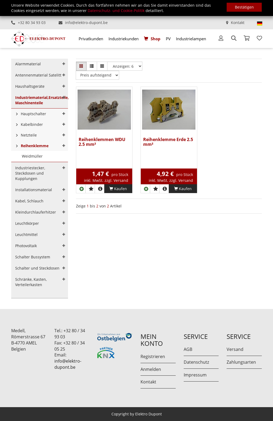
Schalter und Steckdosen (37, 268)
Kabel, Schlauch (29, 200)
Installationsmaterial (33, 189)
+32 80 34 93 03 (32, 22)
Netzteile (29, 135)
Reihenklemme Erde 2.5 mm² (168, 142)
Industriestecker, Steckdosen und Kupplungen (30, 173)
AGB (188, 349)
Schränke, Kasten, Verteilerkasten (31, 282)
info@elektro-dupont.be (86, 22)
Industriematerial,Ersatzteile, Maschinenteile (41, 100)
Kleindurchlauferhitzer (35, 212)
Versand (235, 349)
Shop (155, 38)
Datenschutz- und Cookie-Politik (116, 10)
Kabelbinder (32, 124)
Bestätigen (244, 7)
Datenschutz (196, 362)
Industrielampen (191, 38)
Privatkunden (91, 38)
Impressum (195, 375)
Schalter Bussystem (32, 256)
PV (168, 38)
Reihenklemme (35, 145)
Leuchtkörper (27, 223)
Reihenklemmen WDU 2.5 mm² (102, 142)
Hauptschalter (33, 113)
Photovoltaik (26, 245)
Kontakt (237, 22)
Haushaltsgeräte (30, 86)
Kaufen (118, 188)
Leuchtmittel (26, 234)
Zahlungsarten (241, 362)
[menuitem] (91, 38)
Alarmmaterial (28, 63)
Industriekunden (124, 38)
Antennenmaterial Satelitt (38, 75)
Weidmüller (32, 156)
